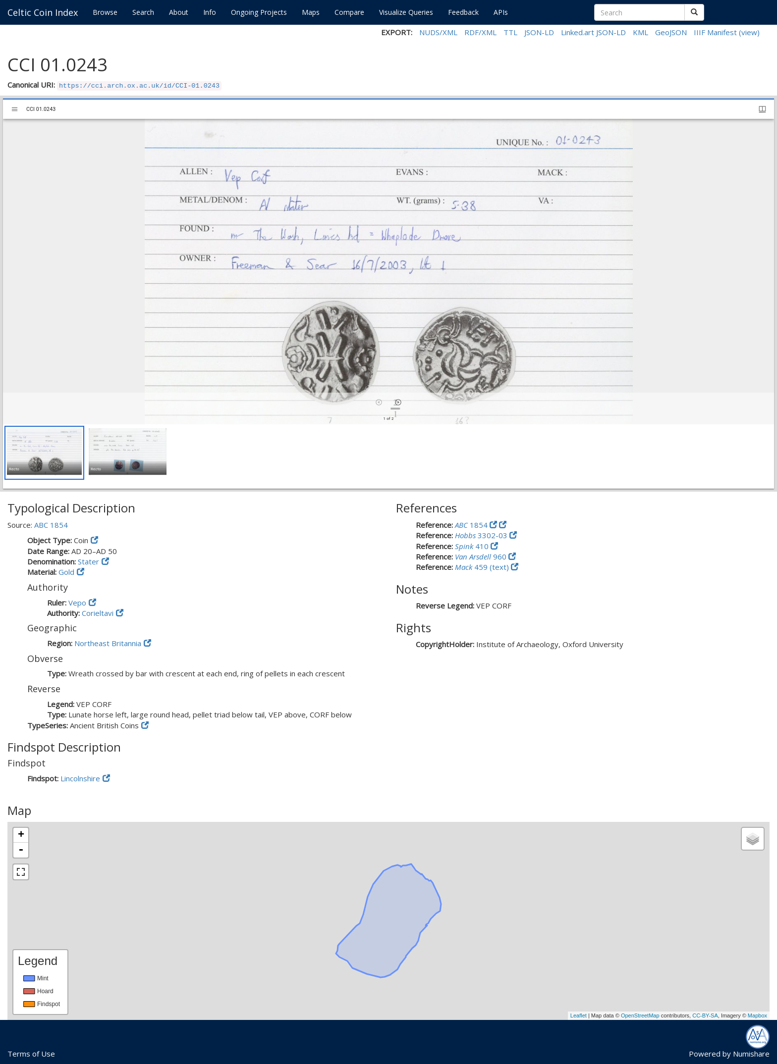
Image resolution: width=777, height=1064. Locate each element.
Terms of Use (31, 1054)
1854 (472, 525)
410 (473, 546)
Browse (105, 12)
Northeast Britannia (107, 643)
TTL (510, 32)
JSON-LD (539, 32)
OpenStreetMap (640, 1015)
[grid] (388, 456)
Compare (349, 12)
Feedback (463, 12)
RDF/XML (480, 32)
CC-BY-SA (705, 1015)
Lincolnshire (80, 778)
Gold (66, 572)
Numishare (751, 1054)
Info (209, 12)
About (178, 12)
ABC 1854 (51, 525)
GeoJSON (671, 32)
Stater (88, 561)
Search (143, 12)
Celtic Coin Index (42, 12)
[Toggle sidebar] (14, 109)
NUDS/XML (438, 32)
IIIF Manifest (715, 32)
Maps (311, 12)
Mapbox (757, 1015)
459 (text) (483, 567)
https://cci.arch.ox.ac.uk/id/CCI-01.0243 (139, 86)
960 (481, 556)
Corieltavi (97, 613)
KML (640, 32)
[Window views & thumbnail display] (762, 109)
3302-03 (482, 535)
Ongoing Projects (259, 12)
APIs (501, 12)
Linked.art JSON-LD (593, 32)
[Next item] (398, 402)
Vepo (77, 603)
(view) (749, 32)
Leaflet (578, 1015)
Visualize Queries (406, 12)
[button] (44, 452)
